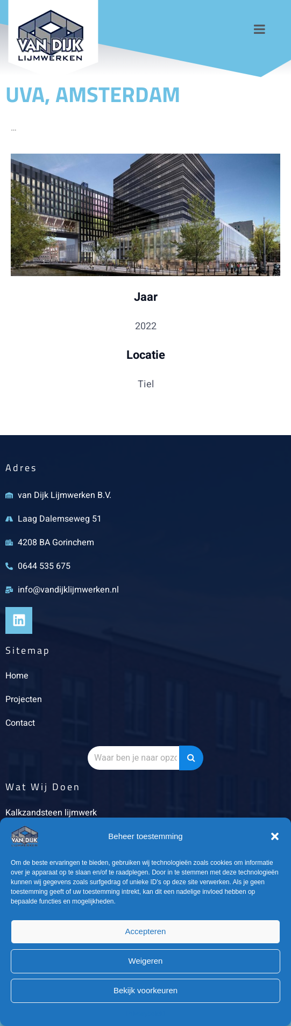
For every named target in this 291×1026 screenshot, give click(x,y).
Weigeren (146, 960)
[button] (274, 836)
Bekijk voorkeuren (145, 990)
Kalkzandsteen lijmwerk (51, 812)
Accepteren (145, 931)
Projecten (23, 699)
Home (17, 675)
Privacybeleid (145, 1013)
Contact (20, 723)
